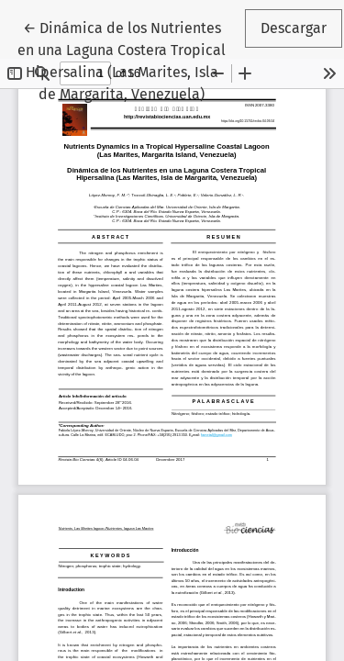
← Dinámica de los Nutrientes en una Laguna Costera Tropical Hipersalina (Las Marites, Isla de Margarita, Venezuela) (129, 60)
